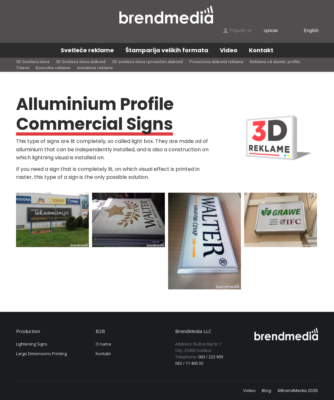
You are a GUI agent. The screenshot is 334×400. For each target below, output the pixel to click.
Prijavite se (237, 30)
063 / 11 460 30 (189, 363)
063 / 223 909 (210, 357)
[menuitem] (87, 50)
